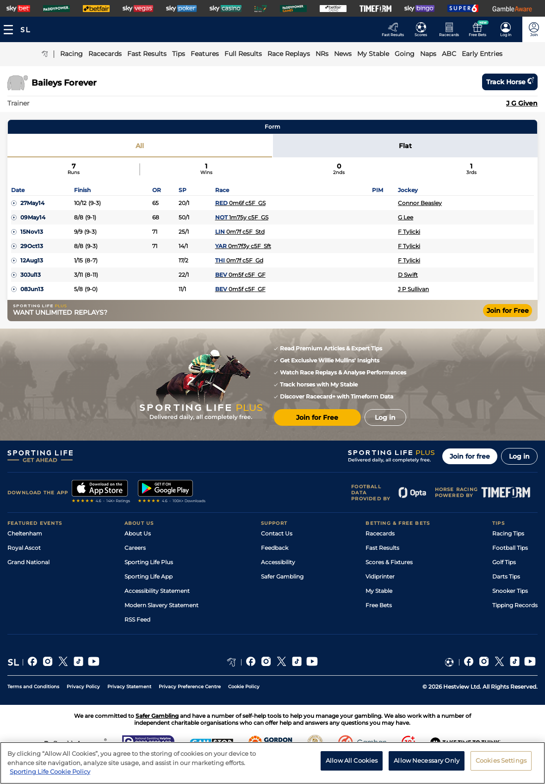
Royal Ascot (24, 547)
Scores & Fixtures (389, 562)
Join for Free (508, 310)
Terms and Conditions (33, 687)
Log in (519, 456)
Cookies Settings (501, 767)
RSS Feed (137, 619)
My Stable (378, 590)
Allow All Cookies (352, 767)
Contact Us (276, 533)
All (140, 146)
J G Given (522, 103)
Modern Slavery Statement (161, 605)
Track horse (509, 82)
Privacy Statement (129, 687)
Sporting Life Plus (148, 562)
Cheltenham (24, 533)
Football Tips (510, 547)
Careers (135, 547)
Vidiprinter (380, 576)
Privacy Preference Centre (190, 687)
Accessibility (278, 562)
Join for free (470, 456)
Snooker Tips (510, 590)
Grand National (28, 562)
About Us (137, 533)
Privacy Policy (83, 687)
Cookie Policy (244, 687)
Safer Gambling (282, 576)
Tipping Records (515, 605)
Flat (405, 146)
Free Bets (378, 605)
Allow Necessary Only (426, 767)
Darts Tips (506, 576)
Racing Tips (508, 533)
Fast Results (382, 547)
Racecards (380, 533)
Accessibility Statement (157, 590)
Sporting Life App (148, 576)
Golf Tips (504, 562)
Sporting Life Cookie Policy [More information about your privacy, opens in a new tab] (50, 779)
